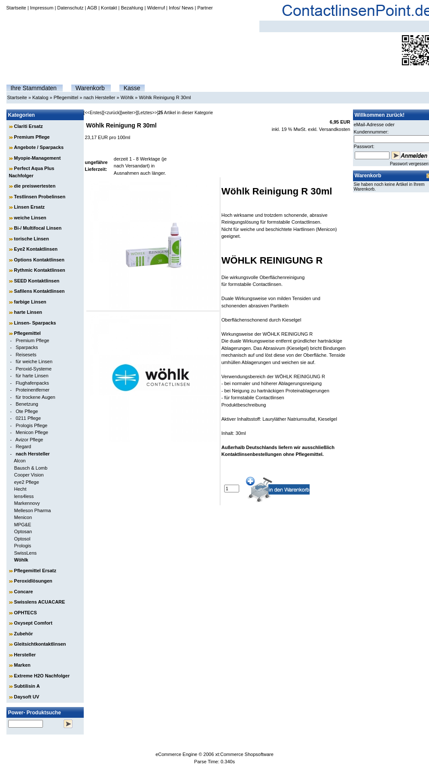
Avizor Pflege (29, 439)
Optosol (22, 538)
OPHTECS (25, 612)
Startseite (16, 7)
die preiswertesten (35, 185)
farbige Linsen (30, 301)
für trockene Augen (35, 397)
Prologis (22, 545)
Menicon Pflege (31, 432)
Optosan (23, 531)
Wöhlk (127, 97)
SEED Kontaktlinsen (37, 280)
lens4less (24, 496)
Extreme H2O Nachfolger (42, 675)
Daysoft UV (27, 696)
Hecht (20, 489)
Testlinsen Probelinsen (40, 196)
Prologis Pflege (31, 425)
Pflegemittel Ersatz (35, 570)
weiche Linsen (30, 217)
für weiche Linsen (33, 361)
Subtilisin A (27, 686)
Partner (205, 7)
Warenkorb (90, 88)
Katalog (40, 97)
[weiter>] (129, 112)
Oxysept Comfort (33, 622)
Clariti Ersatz (28, 126)
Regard (23, 446)
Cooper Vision (29, 474)
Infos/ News (181, 7)
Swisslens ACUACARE (39, 601)
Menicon (23, 517)
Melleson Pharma (32, 510)
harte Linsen (28, 312)
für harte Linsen (31, 375)
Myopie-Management (37, 158)
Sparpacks (26, 347)
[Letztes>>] (147, 112)
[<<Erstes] (93, 112)
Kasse (132, 88)
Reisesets (25, 354)
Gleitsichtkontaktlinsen (40, 644)
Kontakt (109, 7)
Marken (22, 665)
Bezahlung (132, 7)
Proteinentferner (32, 389)
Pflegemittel (66, 97)
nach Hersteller (99, 97)
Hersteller (25, 654)
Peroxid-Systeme (33, 368)
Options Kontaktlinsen (39, 259)
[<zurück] (112, 112)
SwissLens (25, 553)
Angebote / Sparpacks (39, 147)
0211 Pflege (28, 418)
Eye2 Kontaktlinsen (36, 249)
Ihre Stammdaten (34, 88)
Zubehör (23, 633)
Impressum (41, 7)
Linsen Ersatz (29, 206)
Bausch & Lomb (31, 468)
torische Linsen (31, 238)
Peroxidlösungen (33, 580)
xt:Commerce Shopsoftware (244, 754)
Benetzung (26, 404)
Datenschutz (70, 7)
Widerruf (156, 7)
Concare (23, 591)
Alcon (20, 460)
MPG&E (22, 524)
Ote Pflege (26, 411)
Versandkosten (334, 129)
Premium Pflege (32, 137)
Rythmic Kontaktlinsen (39, 270)
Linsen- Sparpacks (35, 322)
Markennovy (27, 503)
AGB (92, 7)
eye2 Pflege (26, 482)
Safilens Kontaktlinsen (39, 291)
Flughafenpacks (32, 383)
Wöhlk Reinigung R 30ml (165, 97)
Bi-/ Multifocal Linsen (38, 228)
